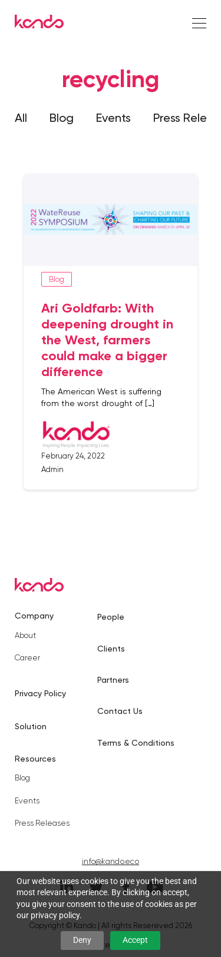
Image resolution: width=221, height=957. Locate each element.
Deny (82, 940)
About (25, 635)
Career (27, 657)
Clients (111, 648)
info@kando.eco (110, 861)
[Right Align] (199, 24)
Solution (31, 726)
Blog (62, 118)
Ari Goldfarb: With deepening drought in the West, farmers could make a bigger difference (107, 340)
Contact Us (120, 711)
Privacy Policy (40, 693)
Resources (35, 758)
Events (113, 118)
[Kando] (39, 23)
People (110, 617)
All (21, 118)
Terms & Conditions (135, 742)
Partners (113, 679)
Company (34, 615)
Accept (135, 940)
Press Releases (42, 823)
